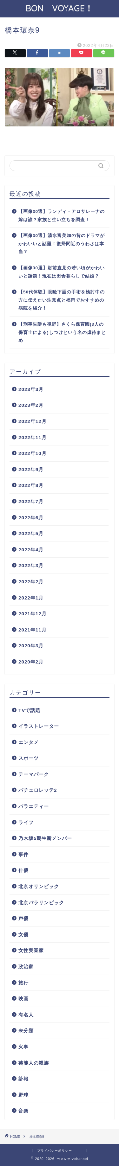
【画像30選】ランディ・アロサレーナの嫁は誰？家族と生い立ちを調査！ (61, 215)
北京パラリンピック (41, 902)
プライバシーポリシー (54, 1150)
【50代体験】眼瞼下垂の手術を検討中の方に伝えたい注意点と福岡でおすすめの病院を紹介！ (61, 300)
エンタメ (28, 742)
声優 (23, 918)
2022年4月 (30, 549)
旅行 (23, 982)
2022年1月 (30, 597)
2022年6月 (30, 517)
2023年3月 (30, 389)
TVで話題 (29, 710)
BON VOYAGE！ (64, 8)
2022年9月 (30, 469)
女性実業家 (31, 950)
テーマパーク (33, 774)
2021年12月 (32, 613)
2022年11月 (32, 437)
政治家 (26, 966)
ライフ (26, 822)
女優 (23, 934)
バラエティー (33, 806)
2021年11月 (32, 629)
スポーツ (28, 758)
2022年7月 (30, 501)
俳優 (23, 870)
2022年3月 (30, 565)
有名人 (26, 1014)
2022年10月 (32, 453)
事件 (23, 854)
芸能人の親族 (33, 1063)
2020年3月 (30, 645)
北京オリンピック (38, 886)
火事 (23, 1046)
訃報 (23, 1078)
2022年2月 (30, 581)
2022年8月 (30, 485)
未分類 (26, 1030)
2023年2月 (30, 405)
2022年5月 (30, 533)
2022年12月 (32, 421)
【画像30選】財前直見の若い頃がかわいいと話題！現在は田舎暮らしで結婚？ (61, 272)
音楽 (23, 1110)
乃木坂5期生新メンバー (45, 838)
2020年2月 (30, 661)
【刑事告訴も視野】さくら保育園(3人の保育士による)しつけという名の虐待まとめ (62, 332)
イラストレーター (38, 726)
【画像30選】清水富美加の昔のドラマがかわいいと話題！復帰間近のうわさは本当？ (61, 243)
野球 (23, 1095)
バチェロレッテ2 (37, 790)
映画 (23, 998)
